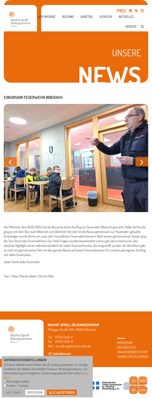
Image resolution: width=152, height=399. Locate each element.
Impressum (124, 342)
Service (131, 26)
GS (133, 381)
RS (133, 390)
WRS (143, 381)
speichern (34, 392)
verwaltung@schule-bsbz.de (73, 346)
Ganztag (86, 16)
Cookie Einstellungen (132, 356)
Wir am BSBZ (47, 16)
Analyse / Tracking (17, 385)
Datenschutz (126, 347)
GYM (143, 390)
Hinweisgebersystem (132, 352)
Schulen (105, 16)
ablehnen (13, 392)
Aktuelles (126, 16)
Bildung (68, 16)
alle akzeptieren (62, 392)
